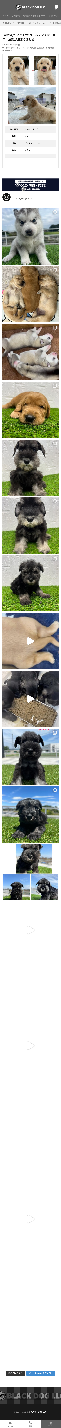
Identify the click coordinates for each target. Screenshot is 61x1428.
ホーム (10, 1424)
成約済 (33, 47)
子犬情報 (16, 15)
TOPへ (51, 1424)
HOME (5, 15)
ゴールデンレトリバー (38, 23)
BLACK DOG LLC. (38, 1412)
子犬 (27, 47)
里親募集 (40, 47)
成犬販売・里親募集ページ (34, 15)
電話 (30, 1424)
